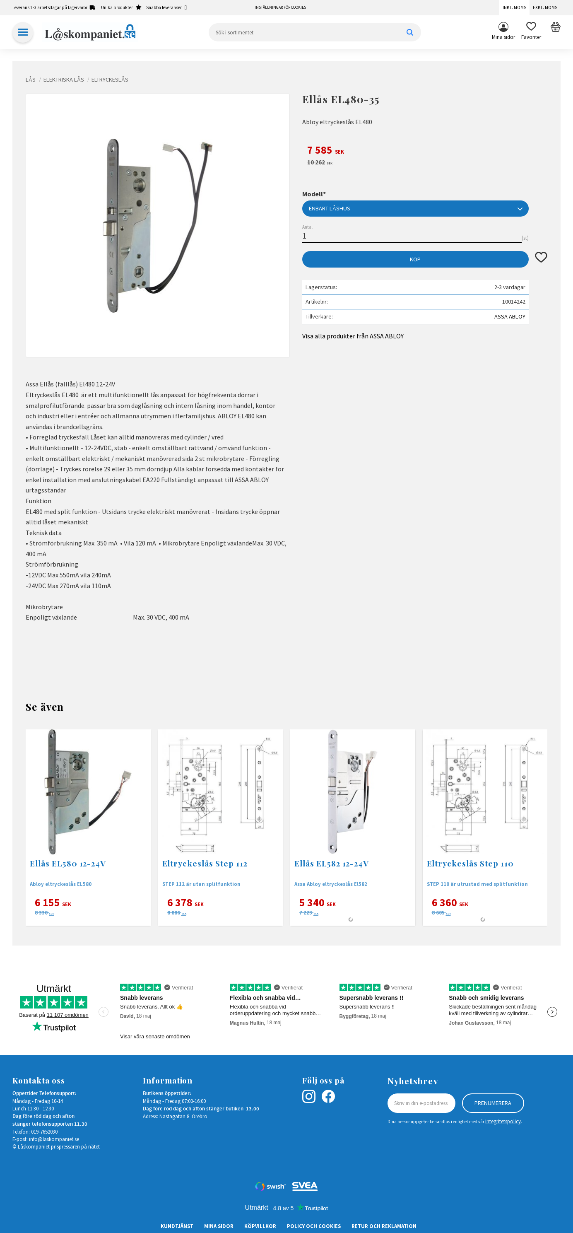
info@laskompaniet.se (54, 1139)
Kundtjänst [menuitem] (177, 1226)
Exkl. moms (545, 7)
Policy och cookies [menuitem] (314, 1226)
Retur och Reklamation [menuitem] (384, 1226)
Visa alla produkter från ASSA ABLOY (353, 336)
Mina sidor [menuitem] (503, 37)
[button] (531, 32)
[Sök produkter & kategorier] (315, 32)
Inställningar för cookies (280, 7)
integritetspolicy (503, 1121)
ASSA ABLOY (509, 316)
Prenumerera (492, 1103)
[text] (424, 151)
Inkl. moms (514, 7)
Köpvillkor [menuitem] (260, 1226)
